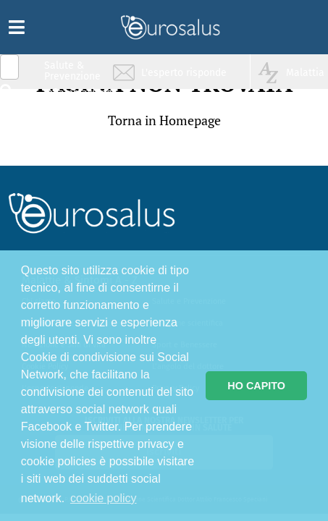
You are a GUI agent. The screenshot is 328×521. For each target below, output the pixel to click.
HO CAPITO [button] (256, 385)
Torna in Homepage (164, 120)
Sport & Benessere (68, 153)
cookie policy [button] (103, 498)
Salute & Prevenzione (72, 70)
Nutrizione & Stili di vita (73, 125)
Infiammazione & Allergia (76, 98)
